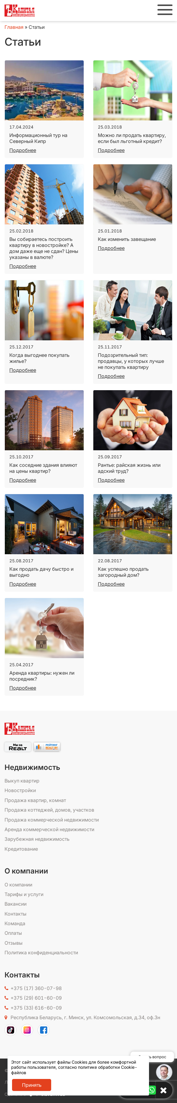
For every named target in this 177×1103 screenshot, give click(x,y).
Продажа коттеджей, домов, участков (49, 810)
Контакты (15, 914)
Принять (32, 1085)
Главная (14, 27)
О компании (18, 885)
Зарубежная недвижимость (37, 839)
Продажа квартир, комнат (35, 800)
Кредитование (21, 849)
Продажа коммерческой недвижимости (52, 820)
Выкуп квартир (22, 781)
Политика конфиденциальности (41, 953)
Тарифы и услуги (24, 894)
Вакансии (15, 904)
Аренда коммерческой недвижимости (49, 829)
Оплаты (13, 933)
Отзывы (14, 943)
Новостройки (20, 790)
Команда (15, 923)
